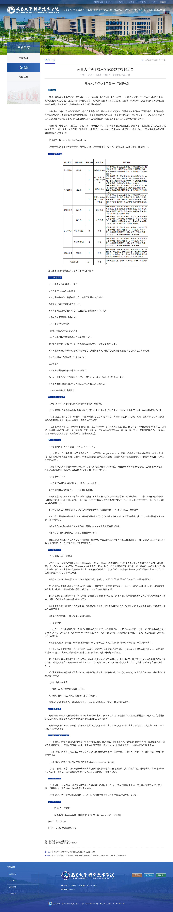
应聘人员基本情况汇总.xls (58, 843)
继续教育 (138, 9)
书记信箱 (137, 875)
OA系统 (131, 2)
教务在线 (109, 2)
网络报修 (161, 875)
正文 (163, 60)
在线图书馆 (142, 2)
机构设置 (87, 9)
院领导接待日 (98, 2)
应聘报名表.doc (54, 841)
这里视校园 (159, 9)
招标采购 (148, 9)
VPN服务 (153, 2)
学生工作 (107, 9)
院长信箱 (149, 875)
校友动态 (120, 2)
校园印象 (23, 77)
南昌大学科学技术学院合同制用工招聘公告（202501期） (74, 852)
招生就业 (118, 9)
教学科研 (97, 9)
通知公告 (23, 67)
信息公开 (128, 9)
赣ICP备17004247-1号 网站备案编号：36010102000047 (103, 904)
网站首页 (67, 9)
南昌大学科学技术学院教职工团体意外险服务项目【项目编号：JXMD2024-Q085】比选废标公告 (89, 855)
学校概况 (77, 9)
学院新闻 (23, 58)
